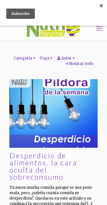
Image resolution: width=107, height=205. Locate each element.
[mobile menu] (99, 28)
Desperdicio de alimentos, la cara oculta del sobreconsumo (43, 166)
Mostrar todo (79, 63)
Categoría (25, 58)
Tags (46, 58)
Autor (66, 58)
